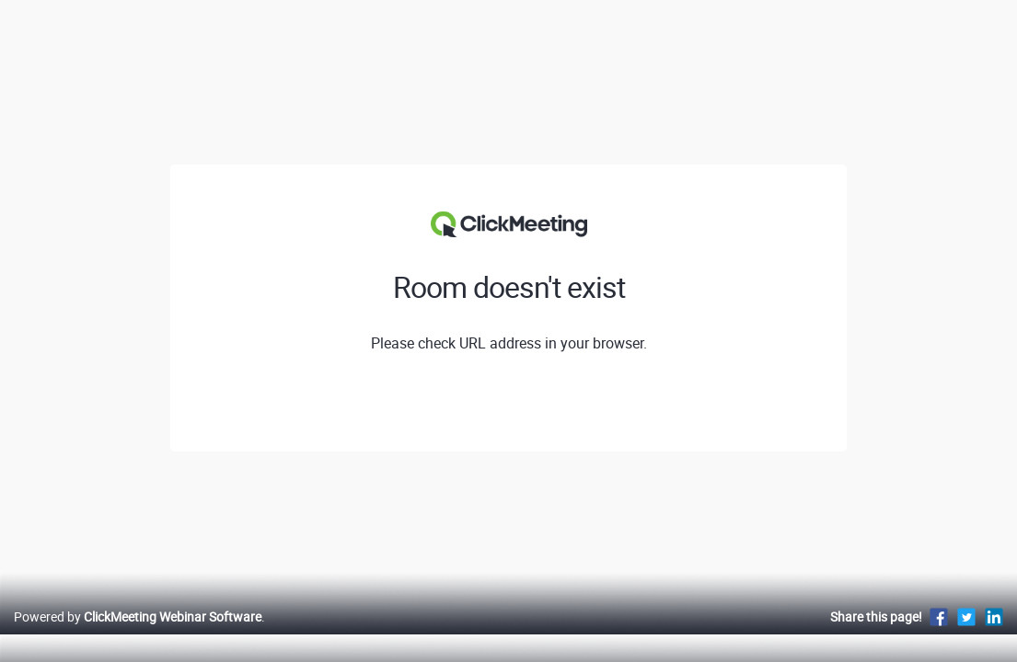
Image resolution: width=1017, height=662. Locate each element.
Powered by (137, 636)
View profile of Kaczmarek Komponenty (508, 403)
